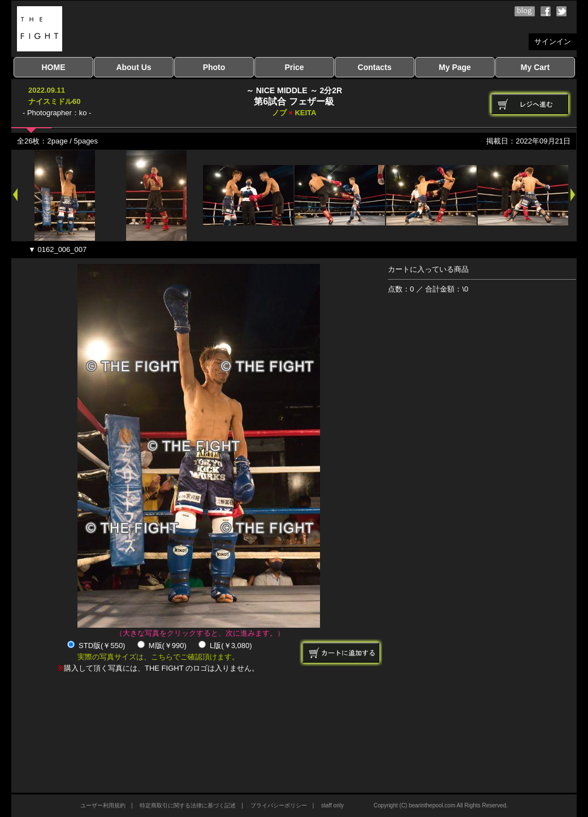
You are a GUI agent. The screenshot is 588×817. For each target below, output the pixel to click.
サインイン (552, 41)
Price (294, 67)
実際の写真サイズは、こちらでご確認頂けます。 (158, 657)
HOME (54, 67)
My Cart (535, 67)
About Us (133, 67)
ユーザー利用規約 (103, 805)
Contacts (375, 67)
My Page (455, 67)
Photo (214, 67)
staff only (332, 805)
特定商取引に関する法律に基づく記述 (188, 805)
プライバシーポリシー (278, 805)
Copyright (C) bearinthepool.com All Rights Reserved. (441, 805)
